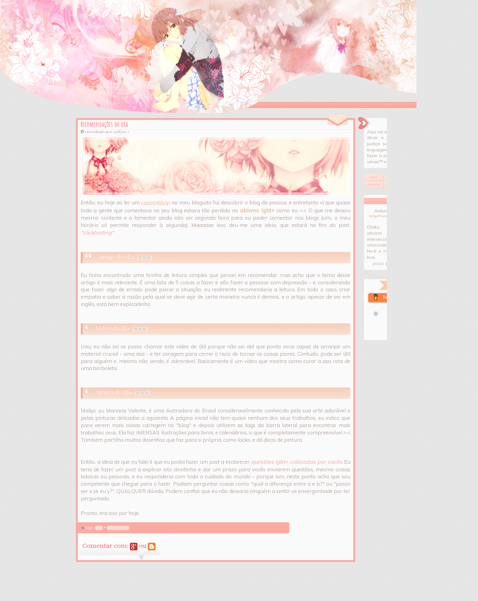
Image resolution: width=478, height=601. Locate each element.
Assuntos (352, 200)
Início (352, 193)
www (123, 259)
